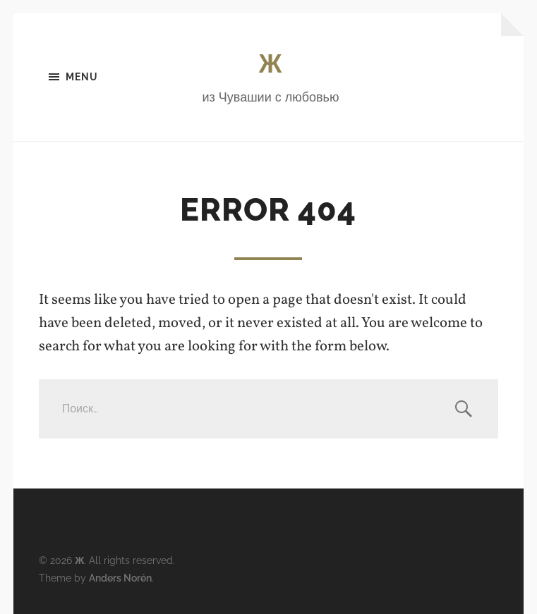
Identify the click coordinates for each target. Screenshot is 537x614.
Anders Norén (120, 578)
